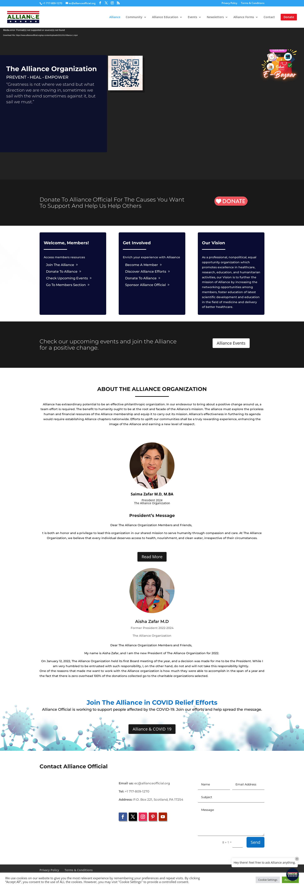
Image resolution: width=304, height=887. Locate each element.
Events (192, 17)
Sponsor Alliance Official (145, 285)
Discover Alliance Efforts (145, 271)
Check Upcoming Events (67, 278)
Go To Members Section (66, 285)
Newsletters (215, 17)
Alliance (114, 17)
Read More (152, 556)
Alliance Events (231, 343)
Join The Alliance (60, 265)
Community (134, 17)
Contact (269, 17)
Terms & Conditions (252, 3)
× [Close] (297, 859)
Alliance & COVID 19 (152, 729)
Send (255, 842)
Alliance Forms (243, 17)
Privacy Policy (229, 3)
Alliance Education (165, 17)
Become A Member (141, 265)
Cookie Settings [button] (267, 880)
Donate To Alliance (61, 271)
